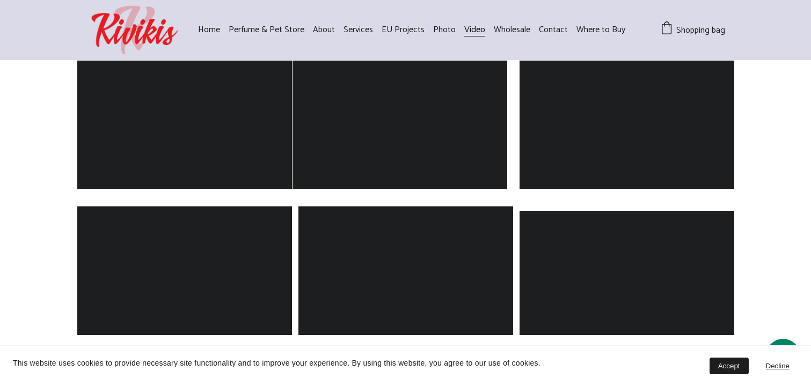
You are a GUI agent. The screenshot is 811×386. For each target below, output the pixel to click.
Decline (778, 366)
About (324, 30)
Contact (553, 30)
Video (474, 30)
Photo (444, 30)
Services (358, 30)
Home (209, 30)
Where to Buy (600, 30)
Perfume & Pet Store (266, 30)
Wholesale (512, 30)
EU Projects (403, 30)
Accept (729, 366)
